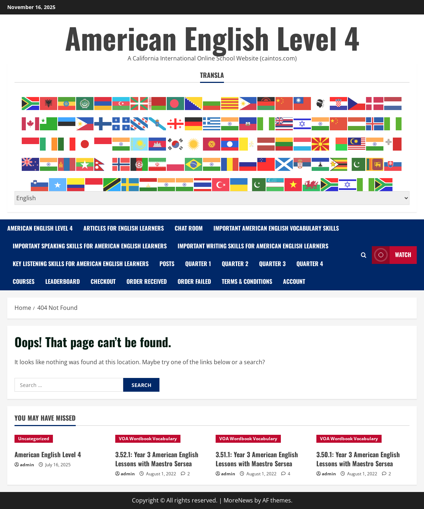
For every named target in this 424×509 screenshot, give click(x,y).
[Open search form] (363, 255)
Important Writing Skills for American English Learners (253, 245)
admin (27, 465)
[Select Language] (212, 198)
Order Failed (194, 281)
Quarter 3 (272, 263)
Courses (23, 281)
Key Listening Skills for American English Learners (81, 263)
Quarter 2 (235, 263)
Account (294, 281)
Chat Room (189, 228)
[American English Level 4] (61, 439)
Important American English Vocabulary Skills (276, 228)
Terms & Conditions (247, 281)
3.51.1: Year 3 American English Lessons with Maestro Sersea (257, 459)
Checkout (103, 281)
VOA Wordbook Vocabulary (148, 439)
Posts (166, 263)
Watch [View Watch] (391, 255)
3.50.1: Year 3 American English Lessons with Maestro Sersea (358, 459)
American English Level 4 (212, 37)
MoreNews (238, 500)
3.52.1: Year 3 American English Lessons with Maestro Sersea (156, 459)
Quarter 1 (198, 263)
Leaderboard (62, 281)
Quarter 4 (309, 263)
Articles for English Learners (123, 228)
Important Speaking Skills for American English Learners (90, 245)
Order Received (146, 281)
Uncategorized (33, 439)
